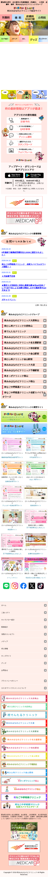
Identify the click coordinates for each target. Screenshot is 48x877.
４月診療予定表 (8, 276)
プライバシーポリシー (9, 681)
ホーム (3, 605)
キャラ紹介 (5, 39)
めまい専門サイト (36, 479)
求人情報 (4, 649)
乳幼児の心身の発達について (36, 578)
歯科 (18, 17)
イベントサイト (12, 578)
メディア (14, 39)
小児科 (42, 17)
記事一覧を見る (41, 305)
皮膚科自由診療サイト (35, 554)
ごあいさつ (5, 612)
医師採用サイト (35, 505)
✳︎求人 (24, 39)
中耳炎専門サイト (36, 457)
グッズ (33, 40)
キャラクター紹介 (8, 620)
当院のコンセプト (8, 634)
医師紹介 (4, 627)
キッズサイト (43, 39)
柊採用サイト (12, 529)
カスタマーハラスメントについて (13, 688)
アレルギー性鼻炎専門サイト (12, 505)
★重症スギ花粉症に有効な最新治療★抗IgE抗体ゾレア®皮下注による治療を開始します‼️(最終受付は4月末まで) (24, 287)
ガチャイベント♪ (9, 299)
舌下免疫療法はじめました (35, 527)
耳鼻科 (6, 17)
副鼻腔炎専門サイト (12, 481)
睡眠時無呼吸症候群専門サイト (12, 457)
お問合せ (4, 670)
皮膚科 (30, 17)
